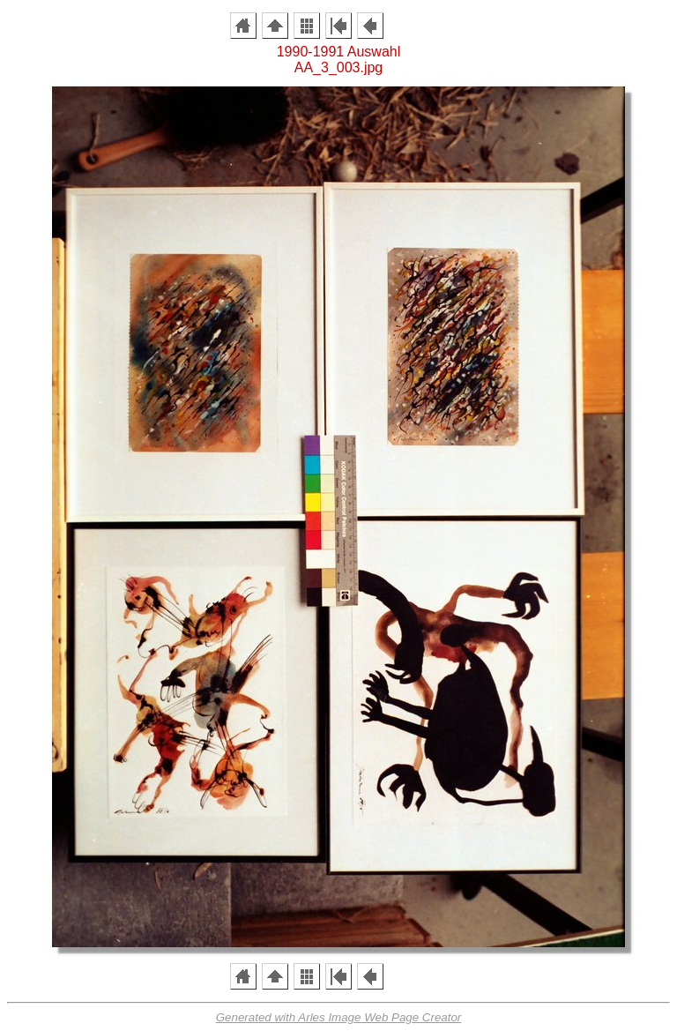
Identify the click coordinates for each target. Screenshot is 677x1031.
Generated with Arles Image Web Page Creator (339, 1017)
